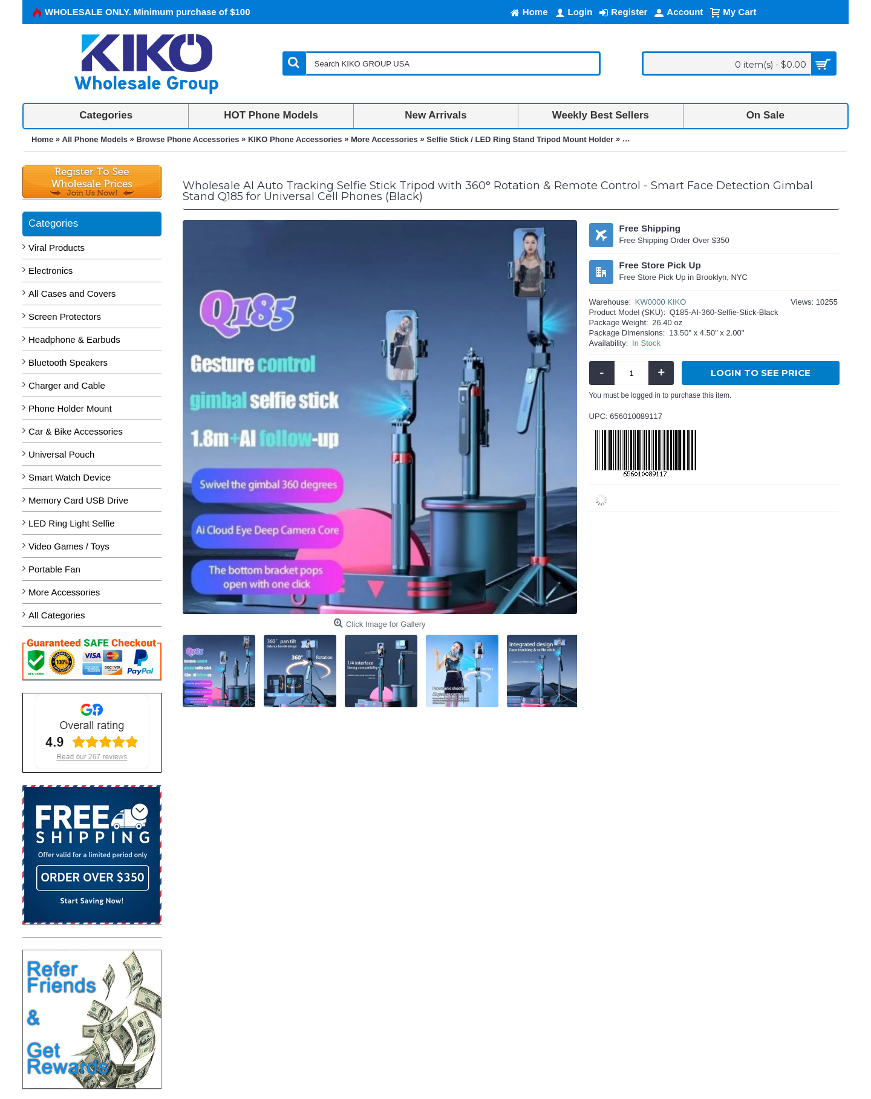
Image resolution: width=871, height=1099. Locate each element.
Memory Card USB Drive (78, 500)
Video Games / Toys (68, 546)
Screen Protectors (64, 316)
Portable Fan (54, 569)
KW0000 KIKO (661, 301)
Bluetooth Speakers (68, 362)
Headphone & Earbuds (74, 339)
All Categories (56, 615)
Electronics (50, 270)
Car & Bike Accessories (75, 431)
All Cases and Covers (72, 293)
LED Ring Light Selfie (71, 523)
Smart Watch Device (69, 477)
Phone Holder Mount (70, 408)
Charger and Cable (66, 385)
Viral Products (56, 247)
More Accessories (64, 592)
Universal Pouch (61, 454)
